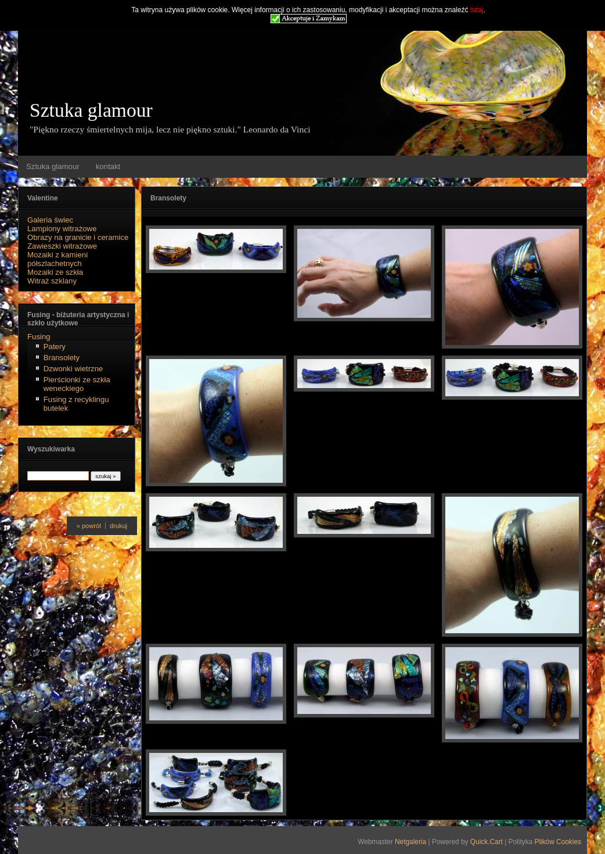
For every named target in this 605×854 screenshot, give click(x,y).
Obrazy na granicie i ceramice (77, 237)
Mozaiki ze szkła (55, 272)
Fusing (39, 336)
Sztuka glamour (91, 110)
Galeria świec (50, 220)
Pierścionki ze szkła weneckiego (77, 384)
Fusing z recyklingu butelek (76, 403)
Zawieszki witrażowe (62, 246)
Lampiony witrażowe (61, 228)
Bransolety (62, 357)
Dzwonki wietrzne (73, 368)
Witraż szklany (52, 281)
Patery (55, 346)
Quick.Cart (486, 842)
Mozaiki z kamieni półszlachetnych (57, 259)
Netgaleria (410, 842)
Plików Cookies (557, 842)
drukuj (118, 525)
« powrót (89, 525)
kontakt (108, 166)
